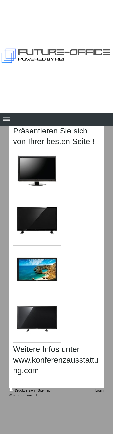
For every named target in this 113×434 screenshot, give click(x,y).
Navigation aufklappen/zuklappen (56, 119)
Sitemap (44, 390)
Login (99, 390)
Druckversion (22, 390)
